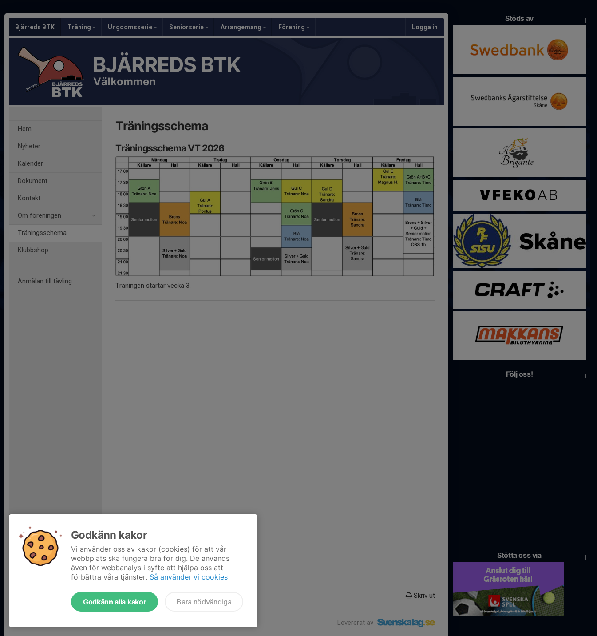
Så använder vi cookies (189, 576)
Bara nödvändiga (204, 601)
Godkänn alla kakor (114, 601)
